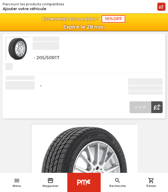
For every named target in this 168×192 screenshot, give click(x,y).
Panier (151, 182)
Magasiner (50, 182)
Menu (17, 182)
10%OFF (113, 18)
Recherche (117, 182)
